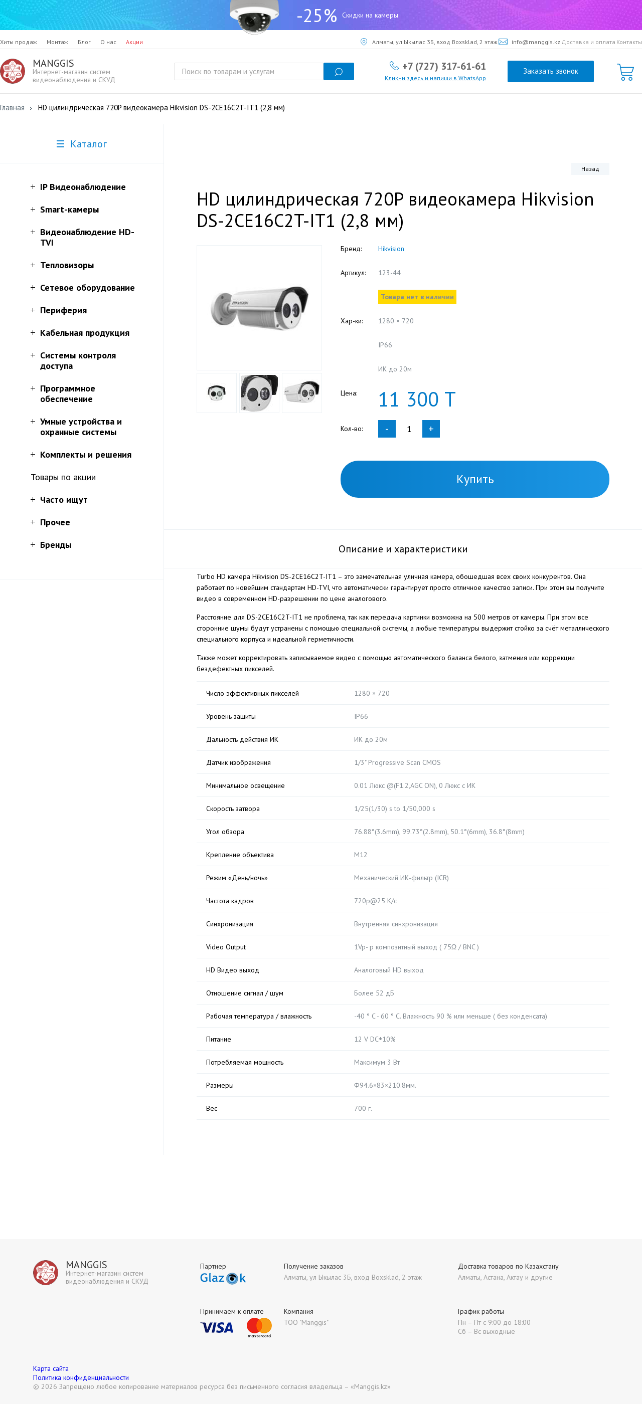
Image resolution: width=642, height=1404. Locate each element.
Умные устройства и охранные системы (81, 426)
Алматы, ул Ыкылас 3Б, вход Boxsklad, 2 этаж (429, 42)
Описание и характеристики (403, 548)
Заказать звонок (550, 71)
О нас (108, 42)
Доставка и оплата (588, 42)
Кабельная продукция (84, 332)
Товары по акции (63, 477)
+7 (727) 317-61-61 (444, 66)
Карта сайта (51, 1368)
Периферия (63, 310)
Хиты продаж (18, 42)
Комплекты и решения (85, 454)
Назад (590, 168)
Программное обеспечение (67, 393)
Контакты (629, 42)
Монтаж (57, 42)
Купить (475, 479)
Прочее (55, 522)
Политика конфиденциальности (81, 1377)
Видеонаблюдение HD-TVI (87, 237)
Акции (134, 42)
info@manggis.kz (529, 42)
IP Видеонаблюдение (83, 186)
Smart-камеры (69, 209)
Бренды (55, 544)
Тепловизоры (67, 265)
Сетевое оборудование (87, 287)
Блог (84, 42)
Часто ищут (64, 499)
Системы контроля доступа (78, 360)
